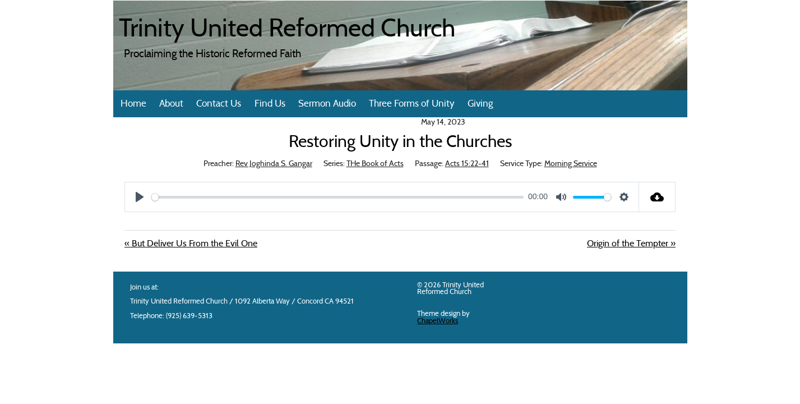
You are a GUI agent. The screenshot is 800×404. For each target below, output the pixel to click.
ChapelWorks (437, 321)
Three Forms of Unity (412, 104)
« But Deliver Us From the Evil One (190, 244)
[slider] (337, 197)
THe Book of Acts (375, 164)
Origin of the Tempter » (631, 244)
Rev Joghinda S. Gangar (273, 164)
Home (133, 104)
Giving (480, 104)
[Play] (140, 197)
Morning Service (570, 164)
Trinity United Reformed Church (287, 30)
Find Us (270, 104)
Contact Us (218, 104)
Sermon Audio (327, 104)
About (171, 104)
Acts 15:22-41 (467, 164)
